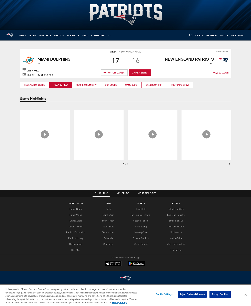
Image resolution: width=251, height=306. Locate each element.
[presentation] (230, 164)
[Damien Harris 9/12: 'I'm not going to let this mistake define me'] (206, 119)
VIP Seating (140, 225)
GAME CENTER (140, 72)
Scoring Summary (86, 85)
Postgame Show (180, 85)
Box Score (111, 85)
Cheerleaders (77, 242)
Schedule (109, 236)
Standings (109, 242)
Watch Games (140, 242)
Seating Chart (140, 231)
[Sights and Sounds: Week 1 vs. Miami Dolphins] (45, 117)
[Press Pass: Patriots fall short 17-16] (99, 117)
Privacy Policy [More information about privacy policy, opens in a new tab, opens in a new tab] (119, 302)
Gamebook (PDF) (154, 85)
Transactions (109, 231)
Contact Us (174, 248)
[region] (125, 295)
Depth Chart (109, 214)
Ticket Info (140, 209)
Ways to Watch (221, 72)
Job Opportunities (174, 242)
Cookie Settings (164, 294)
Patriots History (77, 236)
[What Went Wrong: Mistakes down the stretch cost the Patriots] (152, 119)
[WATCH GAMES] (114, 72)
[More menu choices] (109, 35)
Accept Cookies (220, 294)
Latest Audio (77, 220)
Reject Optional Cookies (192, 294)
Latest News (77, 209)
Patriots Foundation (77, 231)
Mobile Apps (174, 231)
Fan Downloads (174, 225)
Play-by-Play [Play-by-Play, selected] (61, 85)
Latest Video (77, 214)
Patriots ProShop (174, 209)
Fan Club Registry (174, 214)
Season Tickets (140, 220)
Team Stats (109, 225)
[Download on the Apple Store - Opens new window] (113, 264)
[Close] (245, 295)
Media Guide (174, 236)
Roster (109, 209)
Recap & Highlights (34, 85)
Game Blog (131, 85)
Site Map (77, 248)
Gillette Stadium (140, 236)
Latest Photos (77, 225)
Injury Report (109, 220)
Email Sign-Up (174, 220)
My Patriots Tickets (140, 214)
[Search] (190, 35)
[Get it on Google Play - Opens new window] (136, 265)
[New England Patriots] (125, 279)
